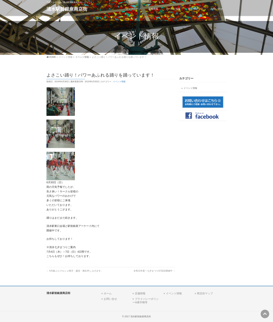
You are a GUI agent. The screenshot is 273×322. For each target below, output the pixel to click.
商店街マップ (205, 293)
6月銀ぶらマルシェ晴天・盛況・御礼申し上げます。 (74, 271)
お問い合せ (110, 298)
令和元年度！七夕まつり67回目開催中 (154, 271)
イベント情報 (119, 81)
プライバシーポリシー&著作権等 (146, 300)
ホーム (108, 293)
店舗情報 (140, 293)
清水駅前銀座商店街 (66, 9)
